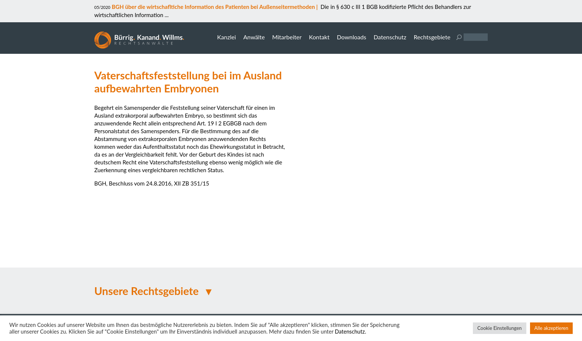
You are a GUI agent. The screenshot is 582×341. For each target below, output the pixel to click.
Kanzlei (226, 36)
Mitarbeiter (286, 36)
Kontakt (319, 36)
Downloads (351, 36)
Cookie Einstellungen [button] (499, 328)
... (166, 15)
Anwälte (254, 36)
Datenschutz (389, 36)
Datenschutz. (350, 331)
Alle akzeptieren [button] (551, 328)
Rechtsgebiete (431, 36)
